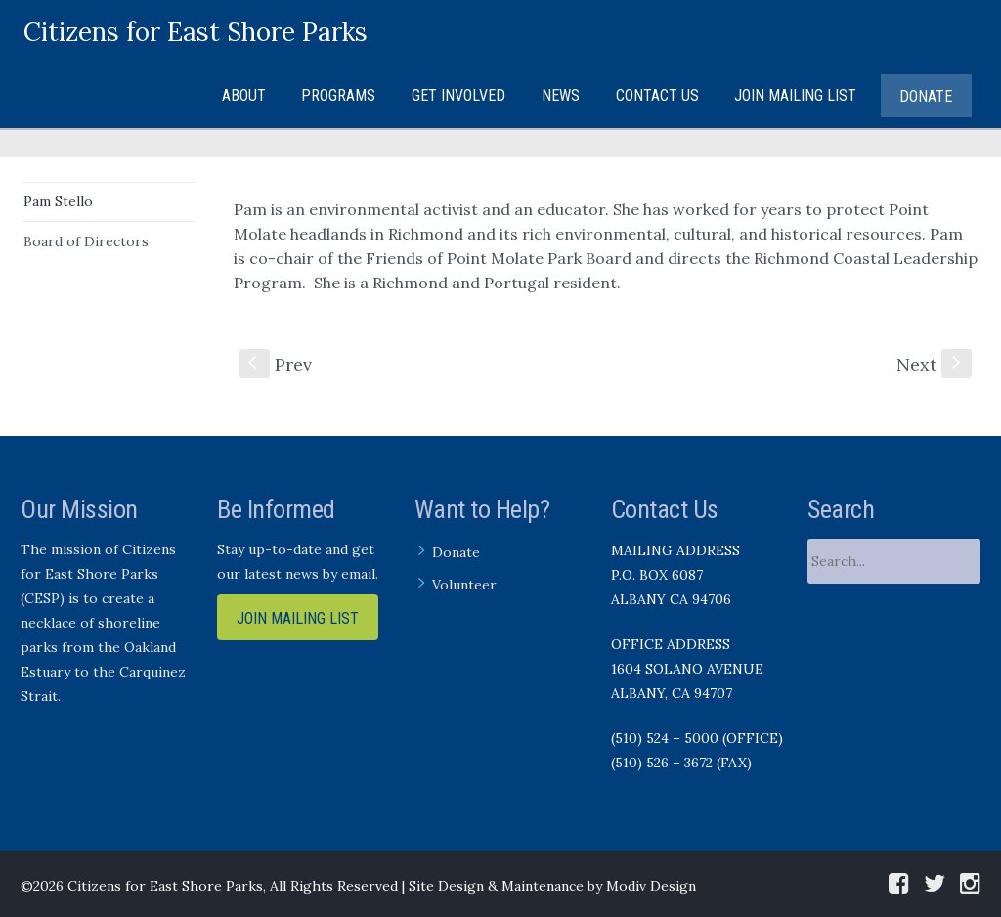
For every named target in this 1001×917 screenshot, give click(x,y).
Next (934, 364)
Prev (275, 364)
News (561, 95)
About (244, 95)
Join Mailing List (795, 95)
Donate (925, 96)
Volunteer (464, 584)
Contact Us (657, 95)
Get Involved (458, 95)
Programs (338, 95)
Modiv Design (651, 886)
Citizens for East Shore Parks (195, 32)
